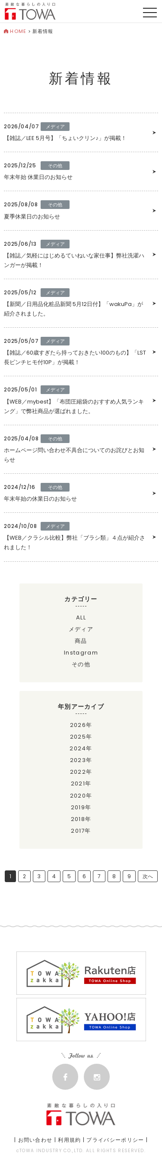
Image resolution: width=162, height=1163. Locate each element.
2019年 (81, 807)
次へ (148, 876)
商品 (81, 641)
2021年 (81, 783)
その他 (81, 664)
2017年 (81, 831)
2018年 (81, 819)
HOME (15, 31)
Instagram (81, 652)
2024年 (81, 748)
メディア (81, 629)
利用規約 (69, 1139)
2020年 (81, 796)
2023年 (81, 760)
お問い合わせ (35, 1139)
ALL (81, 617)
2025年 (81, 737)
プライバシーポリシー (115, 1139)
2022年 (81, 772)
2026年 (81, 725)
